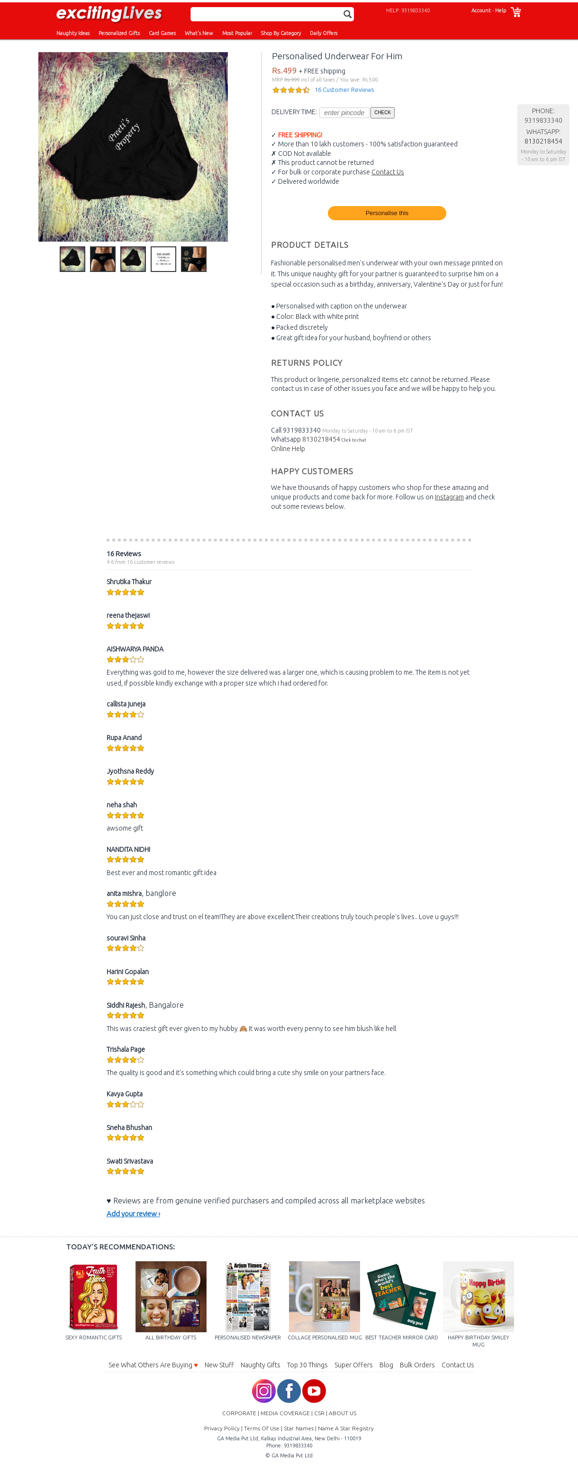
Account (481, 10)
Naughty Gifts (260, 1365)
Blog (386, 1365)
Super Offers (353, 1365)
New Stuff (219, 1365)
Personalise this (387, 213)
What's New (199, 33)
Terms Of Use (262, 1428)
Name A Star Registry (346, 1428)
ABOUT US (342, 1413)
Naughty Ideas (73, 33)
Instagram (449, 497)
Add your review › (133, 1214)
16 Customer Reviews (344, 89)
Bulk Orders (417, 1365)
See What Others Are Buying (153, 1365)
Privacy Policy (222, 1428)
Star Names (299, 1428)
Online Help (288, 448)
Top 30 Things (307, 1365)
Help (500, 10)
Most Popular (237, 33)
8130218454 (321, 439)
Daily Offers (323, 33)
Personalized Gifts (119, 33)
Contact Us (387, 172)
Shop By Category (281, 33)
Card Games (162, 33)
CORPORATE (239, 1413)
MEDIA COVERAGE (285, 1413)
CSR (319, 1413)
